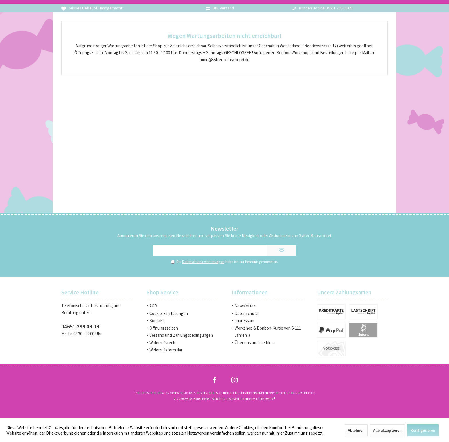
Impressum (244, 320)
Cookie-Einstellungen (168, 313)
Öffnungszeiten (163, 328)
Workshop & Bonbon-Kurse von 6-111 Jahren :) (268, 331)
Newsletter (245, 306)
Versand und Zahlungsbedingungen (181, 335)
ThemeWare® (265, 398)
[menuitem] (182, 306)
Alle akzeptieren (387, 430)
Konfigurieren (423, 430)
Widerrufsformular (165, 350)
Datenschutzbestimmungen (203, 261)
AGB (153, 306)
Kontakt (156, 320)
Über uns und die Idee (254, 342)
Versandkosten (211, 392)
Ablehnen (356, 430)
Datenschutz (246, 313)
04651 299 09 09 (80, 326)
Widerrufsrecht (163, 342)
